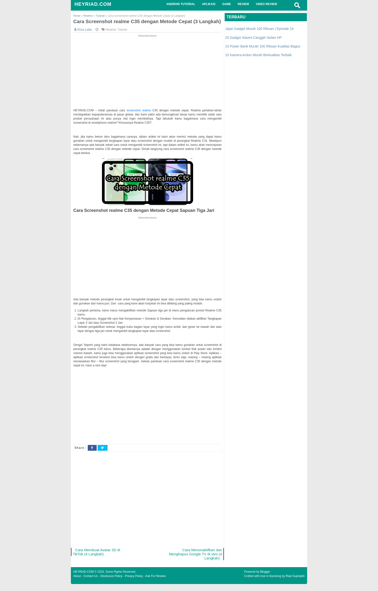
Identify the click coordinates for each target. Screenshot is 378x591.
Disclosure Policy (111, 583)
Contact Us (90, 583)
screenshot (134, 116)
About (77, 583)
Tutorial (122, 36)
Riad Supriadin (295, 583)
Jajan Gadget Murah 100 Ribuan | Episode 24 (259, 29)
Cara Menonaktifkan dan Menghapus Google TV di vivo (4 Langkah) (197, 560)
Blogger (265, 578)
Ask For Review (155, 583)
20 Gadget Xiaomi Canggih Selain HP (253, 38)
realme (147, 116)
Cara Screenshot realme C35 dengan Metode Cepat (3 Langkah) (137, 24)
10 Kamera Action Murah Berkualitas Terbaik (258, 55)
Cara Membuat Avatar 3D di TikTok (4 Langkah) (97, 558)
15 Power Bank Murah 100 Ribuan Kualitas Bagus (262, 46)
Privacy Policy (134, 583)
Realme (111, 36)
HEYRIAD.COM (92, 4)
